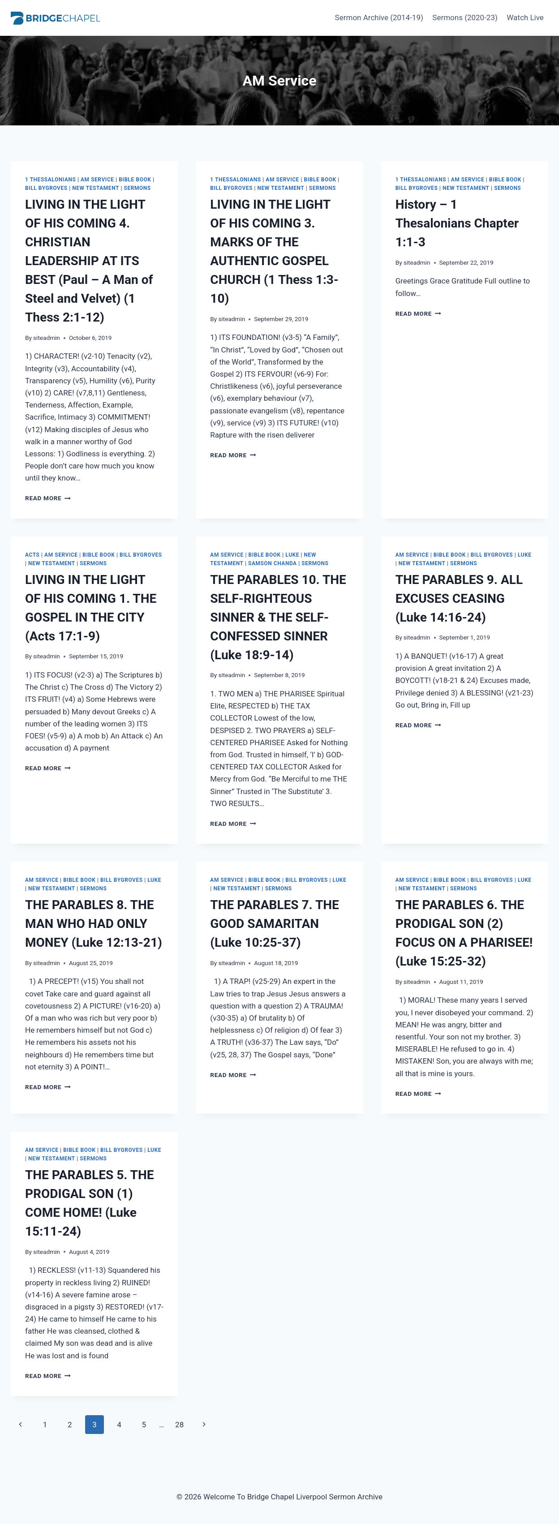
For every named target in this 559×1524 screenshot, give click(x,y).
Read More (48, 498)
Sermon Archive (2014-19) (379, 17)
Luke (292, 555)
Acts (32, 555)
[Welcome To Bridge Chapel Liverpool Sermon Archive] (55, 18)
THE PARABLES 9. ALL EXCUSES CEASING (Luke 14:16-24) (459, 598)
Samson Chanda (272, 563)
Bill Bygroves (46, 188)
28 (179, 1424)
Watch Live (525, 17)
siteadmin (46, 337)
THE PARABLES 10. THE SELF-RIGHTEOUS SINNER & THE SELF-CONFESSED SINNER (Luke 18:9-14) (278, 617)
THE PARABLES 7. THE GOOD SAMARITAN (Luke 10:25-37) (274, 923)
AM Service (97, 179)
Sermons (137, 188)
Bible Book (135, 179)
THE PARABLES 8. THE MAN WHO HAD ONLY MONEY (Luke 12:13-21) (93, 923)
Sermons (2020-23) (465, 17)
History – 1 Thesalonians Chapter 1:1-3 (457, 223)
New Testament (95, 188)
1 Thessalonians (50, 179)
